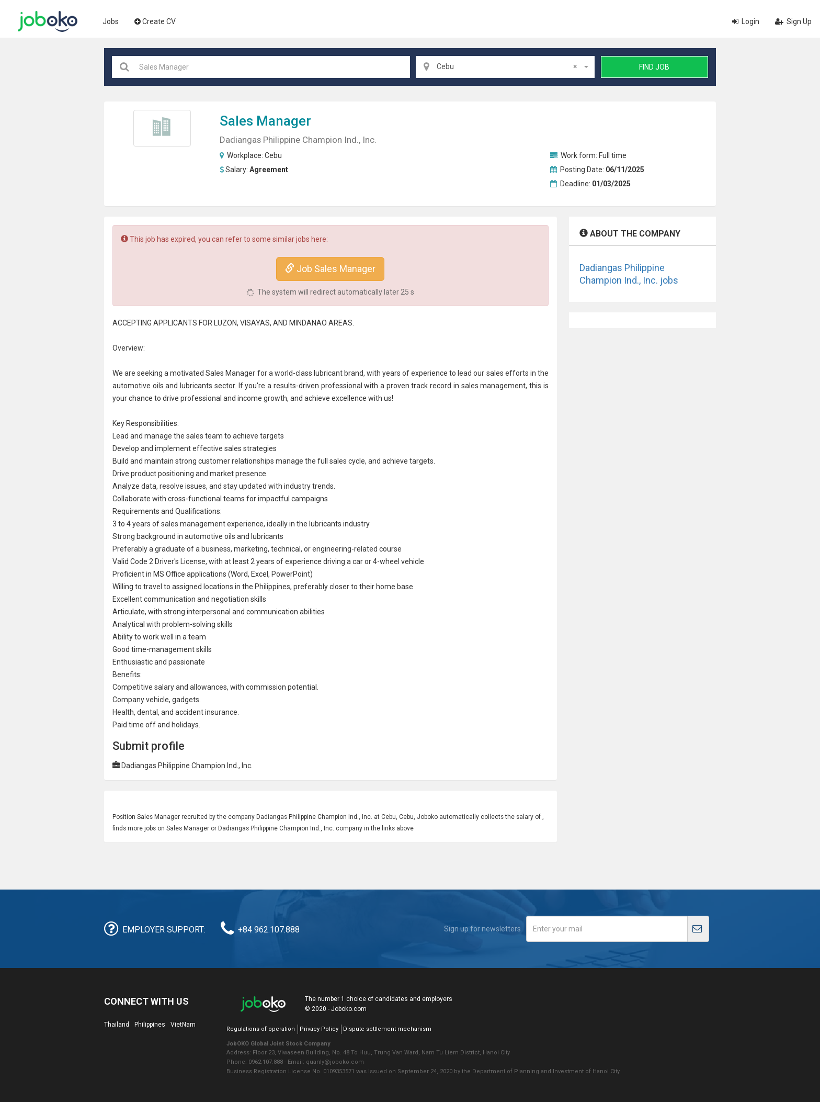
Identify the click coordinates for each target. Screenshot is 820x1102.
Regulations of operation (260, 1029)
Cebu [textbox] (507, 66)
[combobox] (505, 67)
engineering (331, 549)
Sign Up (793, 21)
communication (170, 599)
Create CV (155, 21)
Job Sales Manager (330, 268)
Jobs (110, 21)
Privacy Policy (319, 1029)
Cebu (273, 155)
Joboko (47, 21)
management (503, 385)
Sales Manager (265, 121)
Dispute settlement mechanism (387, 1029)
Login (745, 21)
